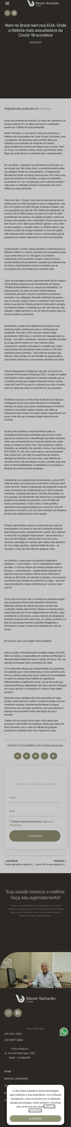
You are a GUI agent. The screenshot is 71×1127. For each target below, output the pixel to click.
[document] (35, 563)
